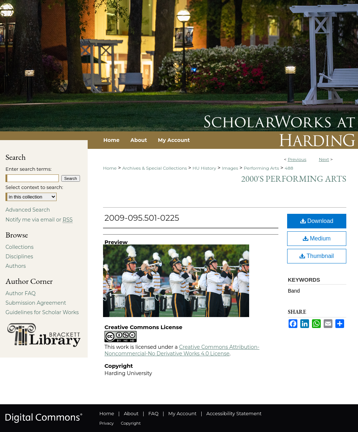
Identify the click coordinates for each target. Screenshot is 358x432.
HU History (204, 168)
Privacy (106, 423)
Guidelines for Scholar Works (42, 312)
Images (230, 168)
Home (110, 168)
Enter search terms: (28, 169)
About (131, 413)
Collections (19, 247)
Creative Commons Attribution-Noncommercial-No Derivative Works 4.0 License (181, 350)
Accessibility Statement (234, 413)
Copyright (131, 423)
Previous (296, 159)
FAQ (153, 413)
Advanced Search (27, 210)
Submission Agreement (35, 303)
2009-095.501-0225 (141, 218)
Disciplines (19, 256)
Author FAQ (20, 293)
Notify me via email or (39, 219)
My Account (182, 413)
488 (289, 168)
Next (324, 159)
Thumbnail (317, 256)
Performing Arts (261, 168)
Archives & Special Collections (154, 168)
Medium (317, 238)
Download (317, 221)
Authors (15, 266)
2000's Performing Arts (293, 178)
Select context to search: (34, 187)
